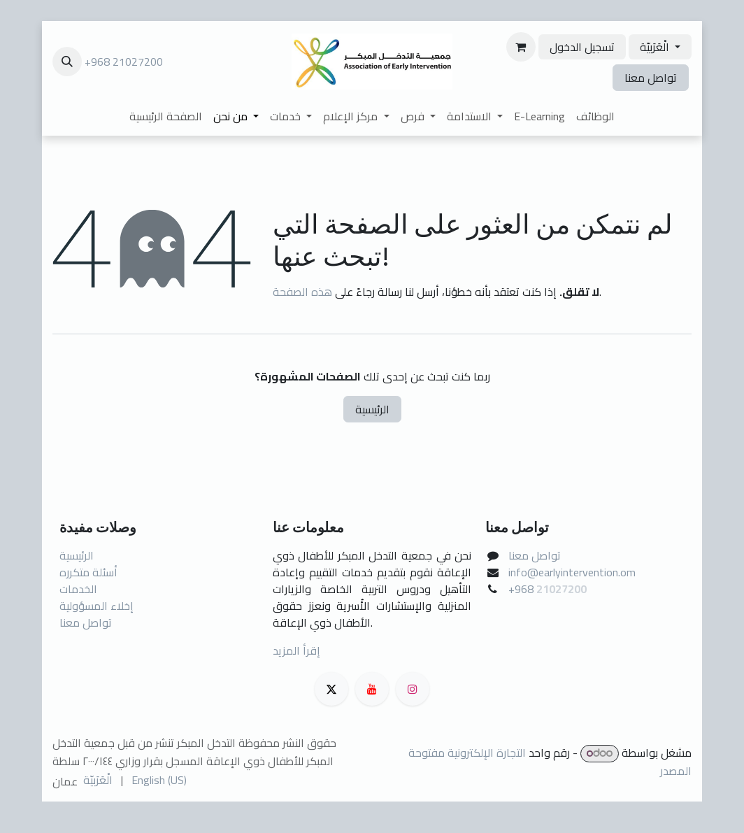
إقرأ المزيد (296, 650)
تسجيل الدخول (582, 46)
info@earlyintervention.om (572, 572)
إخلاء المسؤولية (96, 605)
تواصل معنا (650, 77)
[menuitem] (166, 116)
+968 (522, 588)
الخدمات (78, 588)
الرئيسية (372, 409)
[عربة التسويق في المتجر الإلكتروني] (521, 47)
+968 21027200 (124, 61)
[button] (67, 61)
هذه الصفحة (302, 291)
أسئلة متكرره (88, 572)
